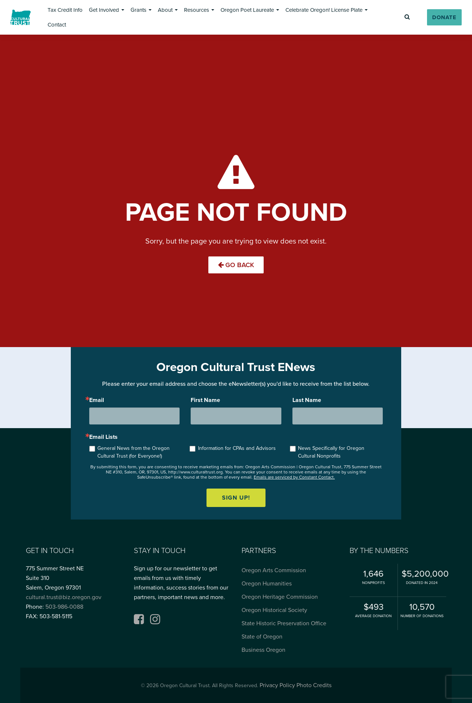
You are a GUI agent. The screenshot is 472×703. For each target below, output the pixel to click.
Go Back (236, 265)
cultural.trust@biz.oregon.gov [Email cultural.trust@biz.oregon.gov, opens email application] (63, 597)
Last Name (306, 400)
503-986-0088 (64, 607)
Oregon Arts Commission (274, 570)
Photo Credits (314, 685)
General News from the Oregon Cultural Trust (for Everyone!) (133, 452)
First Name (205, 400)
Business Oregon (263, 650)
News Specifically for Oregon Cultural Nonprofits (331, 452)
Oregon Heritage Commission (280, 597)
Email (96, 400)
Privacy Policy (277, 685)
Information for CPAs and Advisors (237, 448)
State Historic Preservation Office (284, 623)
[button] (65, 10)
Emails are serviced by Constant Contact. (294, 477)
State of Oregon (262, 636)
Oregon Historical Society (274, 610)
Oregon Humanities (267, 583)
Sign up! (236, 497)
